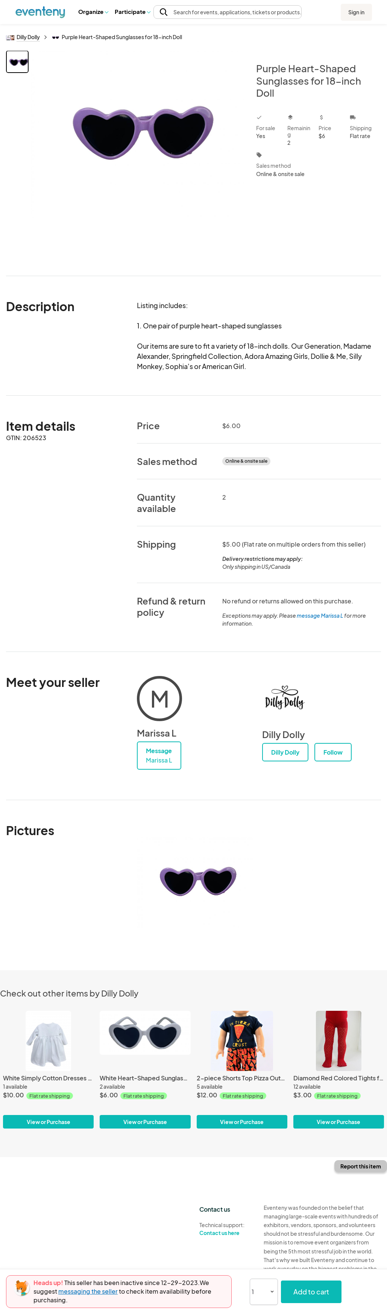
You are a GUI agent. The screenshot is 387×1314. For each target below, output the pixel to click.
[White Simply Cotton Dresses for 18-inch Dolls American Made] (48, 1041)
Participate (132, 11)
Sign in (356, 12)
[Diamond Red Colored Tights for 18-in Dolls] (338, 1041)
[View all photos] (137, 157)
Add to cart (311, 1291)
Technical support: (226, 1229)
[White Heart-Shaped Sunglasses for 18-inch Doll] (145, 1041)
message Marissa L (320, 615)
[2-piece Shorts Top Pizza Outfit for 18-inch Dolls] (242, 1041)
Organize (93, 11)
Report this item (360, 1166)
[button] (93, 11)
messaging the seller (88, 1291)
